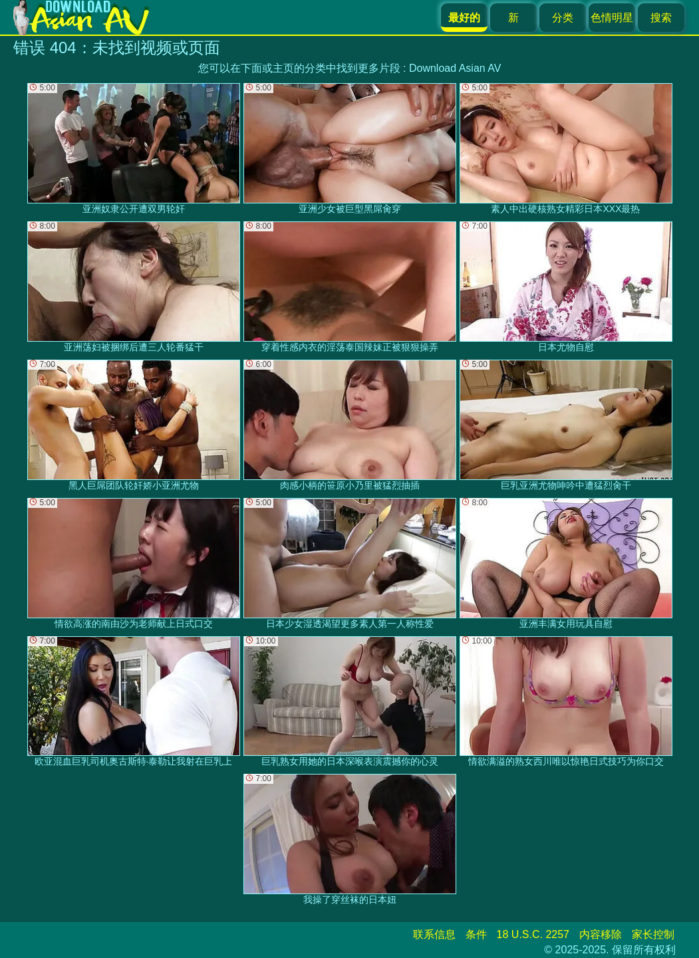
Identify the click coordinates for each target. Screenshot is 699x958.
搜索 (661, 17)
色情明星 (612, 17)
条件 (476, 934)
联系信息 (434, 934)
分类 (562, 17)
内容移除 (600, 934)
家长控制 (653, 934)
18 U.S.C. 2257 (533, 934)
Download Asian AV (455, 68)
